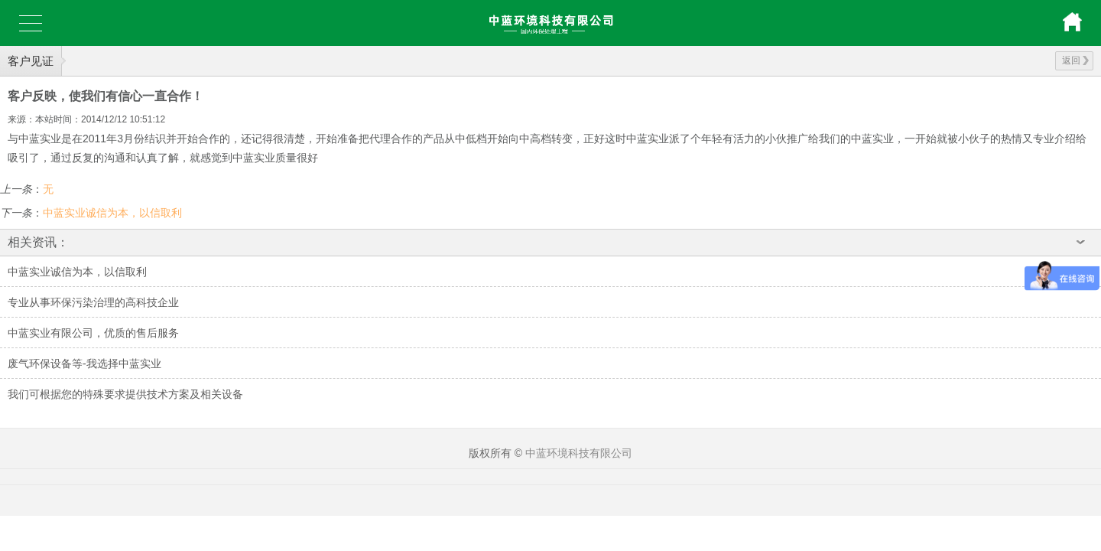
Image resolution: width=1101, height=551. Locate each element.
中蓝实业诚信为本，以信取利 (112, 213)
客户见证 (31, 60)
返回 (1075, 60)
